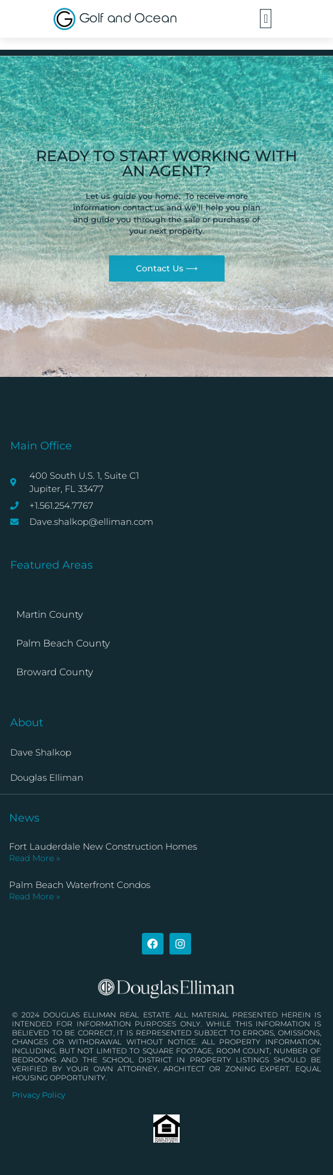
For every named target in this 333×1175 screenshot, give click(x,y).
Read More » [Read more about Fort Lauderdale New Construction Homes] (34, 858)
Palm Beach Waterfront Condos (79, 884)
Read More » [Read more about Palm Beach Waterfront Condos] (34, 896)
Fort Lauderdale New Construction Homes (103, 846)
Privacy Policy (38, 1095)
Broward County (54, 672)
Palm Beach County (63, 643)
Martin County (49, 614)
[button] (265, 18)
